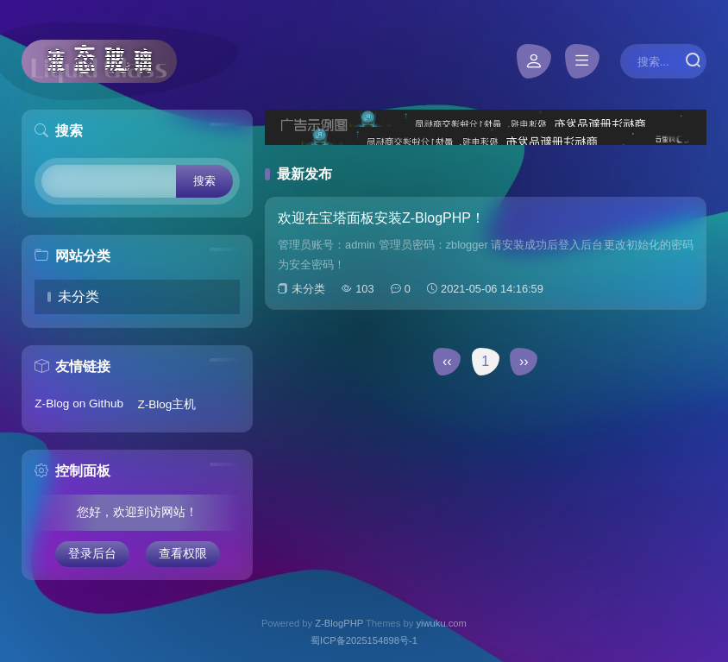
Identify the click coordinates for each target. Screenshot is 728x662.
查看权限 (183, 553)
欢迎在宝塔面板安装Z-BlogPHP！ (381, 218)
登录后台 (92, 553)
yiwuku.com (441, 623)
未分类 (78, 296)
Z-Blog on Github (79, 403)
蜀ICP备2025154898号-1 (364, 640)
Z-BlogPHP (339, 623)
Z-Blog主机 (166, 404)
